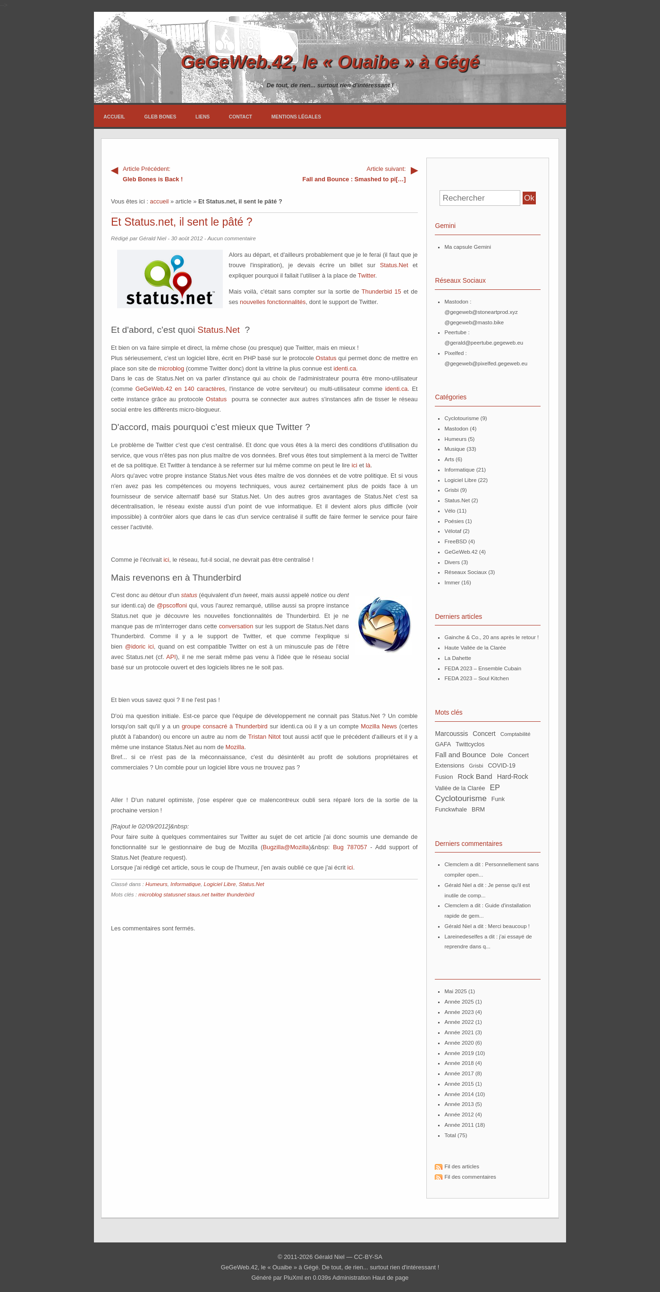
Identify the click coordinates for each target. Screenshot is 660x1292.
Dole (497, 755)
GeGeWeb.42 (460, 552)
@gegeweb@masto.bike (474, 322)
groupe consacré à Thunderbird (225, 726)
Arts (449, 459)
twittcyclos (470, 744)
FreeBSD (455, 541)
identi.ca (344, 368)
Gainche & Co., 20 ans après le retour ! (491, 637)
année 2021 (459, 1032)
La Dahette (457, 658)
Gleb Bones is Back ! (187, 173)
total (450, 1135)
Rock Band (474, 776)
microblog (171, 368)
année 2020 (459, 1043)
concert (484, 733)
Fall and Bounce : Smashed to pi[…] (341, 173)
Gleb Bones (160, 116)
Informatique (185, 884)
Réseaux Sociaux (465, 572)
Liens (202, 116)
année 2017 (459, 1073)
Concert (518, 755)
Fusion (444, 777)
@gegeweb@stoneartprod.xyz (480, 312)
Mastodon (456, 428)
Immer (452, 582)
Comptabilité (515, 734)
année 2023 (459, 1012)
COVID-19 (501, 765)
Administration (351, 1277)
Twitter (366, 275)
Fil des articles (461, 1166)
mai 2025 (455, 991)
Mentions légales (296, 116)
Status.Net (394, 265)
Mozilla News (379, 726)
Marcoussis (451, 733)
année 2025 (459, 1002)
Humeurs (156, 884)
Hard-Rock (512, 776)
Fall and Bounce (460, 755)
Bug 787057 (350, 847)
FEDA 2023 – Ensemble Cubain (482, 668)
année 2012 (459, 1114)
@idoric (135, 646)
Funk (498, 799)
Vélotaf (452, 531)
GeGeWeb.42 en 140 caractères (180, 388)
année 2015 (459, 1084)
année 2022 (459, 1022)
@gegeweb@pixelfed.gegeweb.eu (485, 363)
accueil (159, 201)
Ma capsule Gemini (467, 247)
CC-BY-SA (368, 1256)
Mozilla (235, 747)
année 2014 (459, 1094)
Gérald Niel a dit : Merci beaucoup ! (487, 926)
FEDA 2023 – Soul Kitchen (476, 678)
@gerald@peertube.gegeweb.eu (483, 343)
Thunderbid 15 (381, 291)
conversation (236, 626)
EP (495, 787)
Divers (452, 562)
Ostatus (326, 358)
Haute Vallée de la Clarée (475, 647)
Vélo (449, 511)
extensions (449, 765)
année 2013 (459, 1104)
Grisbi (451, 490)
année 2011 (459, 1125)
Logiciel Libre (220, 884)
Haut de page (390, 1277)
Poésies (454, 521)
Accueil (114, 116)
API (171, 656)
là (368, 465)
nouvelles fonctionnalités (272, 301)
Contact (240, 116)
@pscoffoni (172, 605)
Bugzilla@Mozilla (286, 847)
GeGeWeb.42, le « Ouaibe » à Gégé (329, 61)
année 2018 (459, 1063)
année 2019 (459, 1053)
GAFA (443, 744)
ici (354, 465)
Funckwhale (451, 809)
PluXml (293, 1277)
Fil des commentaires (470, 1177)
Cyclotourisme (461, 418)
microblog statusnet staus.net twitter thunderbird (196, 894)
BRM (478, 809)
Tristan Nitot (264, 736)
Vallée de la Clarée (460, 788)
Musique (454, 449)
